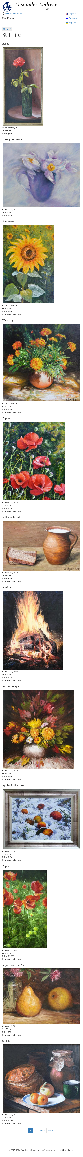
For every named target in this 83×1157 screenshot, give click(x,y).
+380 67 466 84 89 (13, 13)
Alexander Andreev (35, 4)
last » (50, 1130)
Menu (7, 28)
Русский (71, 18)
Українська (73, 22)
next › (42, 1130)
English (71, 13)
